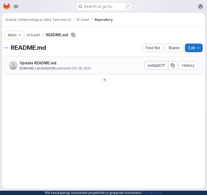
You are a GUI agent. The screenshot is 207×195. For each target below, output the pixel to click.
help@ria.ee (152, 193)
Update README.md (38, 63)
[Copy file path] (73, 35)
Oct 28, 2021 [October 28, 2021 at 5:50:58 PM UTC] (81, 68)
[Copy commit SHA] (172, 65)
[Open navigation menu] (16, 6)
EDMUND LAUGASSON (38, 68)
